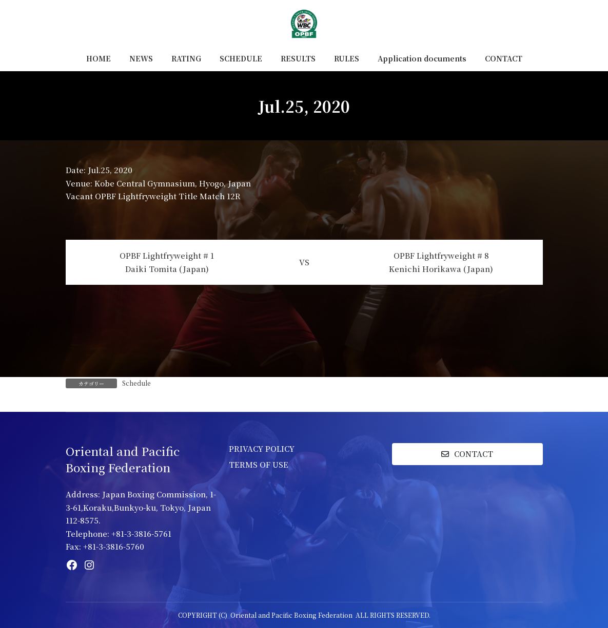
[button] (467, 454)
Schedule (136, 383)
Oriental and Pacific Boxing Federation (291, 615)
